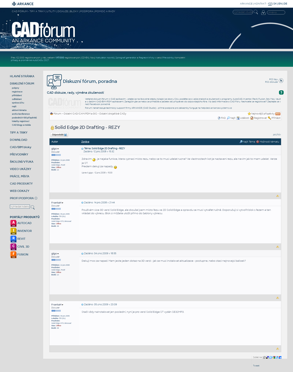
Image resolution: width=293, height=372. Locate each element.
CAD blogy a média (21, 125)
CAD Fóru (235, 101)
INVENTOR (21, 231)
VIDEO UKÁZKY (20, 169)
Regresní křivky (146, 57)
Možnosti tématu (267, 141)
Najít (231, 118)
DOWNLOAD (18, 140)
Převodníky (168, 57)
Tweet (256, 365)
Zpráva (85, 141)
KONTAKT (260, 3)
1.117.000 (59, 57)
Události (243, 118)
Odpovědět (59, 134)
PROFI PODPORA (22, 198)
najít (14, 106)
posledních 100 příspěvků (24, 117)
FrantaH (57, 202)
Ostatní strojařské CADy (112, 113)
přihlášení (17, 95)
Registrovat (260, 118)
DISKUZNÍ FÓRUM (22, 83)
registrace (17, 91)
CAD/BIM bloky (20, 147)
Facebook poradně (100, 104)
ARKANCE (246, 3)
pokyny (15, 88)
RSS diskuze (271, 82)
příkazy (14, 60)
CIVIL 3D (19, 246)
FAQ (223, 118)
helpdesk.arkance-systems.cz (216, 108)
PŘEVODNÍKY (19, 154)
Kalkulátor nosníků (105, 57)
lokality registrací (20, 121)
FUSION (19, 254)
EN (280, 3)
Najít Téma (247, 141)
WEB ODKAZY (19, 191)
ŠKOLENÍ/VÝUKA (21, 161)
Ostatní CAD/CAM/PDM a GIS (80, 113)
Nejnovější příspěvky (263, 113)
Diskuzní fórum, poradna (82, 81)
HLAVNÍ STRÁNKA (22, 76)
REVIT (17, 239)
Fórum (57, 113)
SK (275, 3)
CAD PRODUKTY (21, 183)
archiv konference (21, 114)
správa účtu (18, 102)
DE (285, 3)
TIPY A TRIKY (18, 132)
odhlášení (17, 99)
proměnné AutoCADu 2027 (35, 60)
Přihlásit (276, 118)
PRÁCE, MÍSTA (19, 176)
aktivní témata (19, 110)
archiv (277, 134)
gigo (55, 148)
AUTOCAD (21, 223)
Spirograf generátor (125, 57)
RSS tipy (273, 79)
